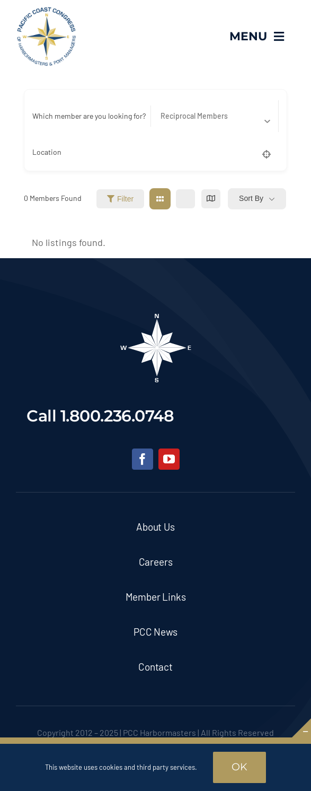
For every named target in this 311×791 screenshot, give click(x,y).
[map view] (210, 198)
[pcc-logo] (46, 11)
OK (239, 767)
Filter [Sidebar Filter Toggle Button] (120, 199)
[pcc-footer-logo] (155, 317)
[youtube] (169, 459)
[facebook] (142, 459)
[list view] (185, 198)
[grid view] (160, 198)
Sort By (251, 198)
